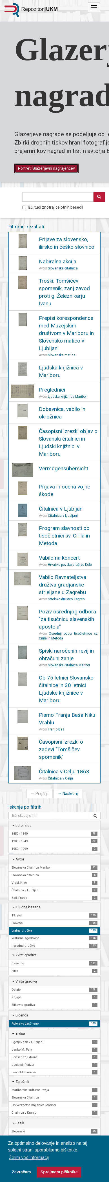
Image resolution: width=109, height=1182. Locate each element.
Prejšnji (39, 793)
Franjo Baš (56, 729)
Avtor (19, 859)
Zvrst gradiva (26, 955)
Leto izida (23, 825)
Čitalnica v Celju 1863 (64, 771)
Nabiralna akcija (57, 261)
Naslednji (68, 793)
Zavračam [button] (21, 1172)
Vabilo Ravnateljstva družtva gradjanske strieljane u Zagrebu (62, 584)
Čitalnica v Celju (60, 778)
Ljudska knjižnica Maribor (67, 397)
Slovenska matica (61, 355)
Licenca (21, 1015)
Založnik (22, 1081)
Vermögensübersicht (63, 468)
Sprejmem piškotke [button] (59, 1172)
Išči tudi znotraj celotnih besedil (52, 207)
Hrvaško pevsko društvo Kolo (70, 565)
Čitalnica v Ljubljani (61, 509)
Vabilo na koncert (59, 558)
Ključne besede (28, 907)
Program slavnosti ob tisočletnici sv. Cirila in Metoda (64, 535)
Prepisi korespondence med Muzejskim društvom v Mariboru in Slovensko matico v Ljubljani (66, 333)
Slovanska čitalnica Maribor (69, 665)
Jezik (19, 1123)
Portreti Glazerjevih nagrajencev (46, 168)
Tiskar (20, 1034)
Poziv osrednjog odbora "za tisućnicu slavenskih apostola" (67, 619)
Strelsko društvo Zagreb (66, 599)
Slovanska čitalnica (63, 268)
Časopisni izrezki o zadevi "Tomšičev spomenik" (61, 749)
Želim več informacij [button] (29, 1157)
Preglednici (52, 390)
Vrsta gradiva (26, 981)
